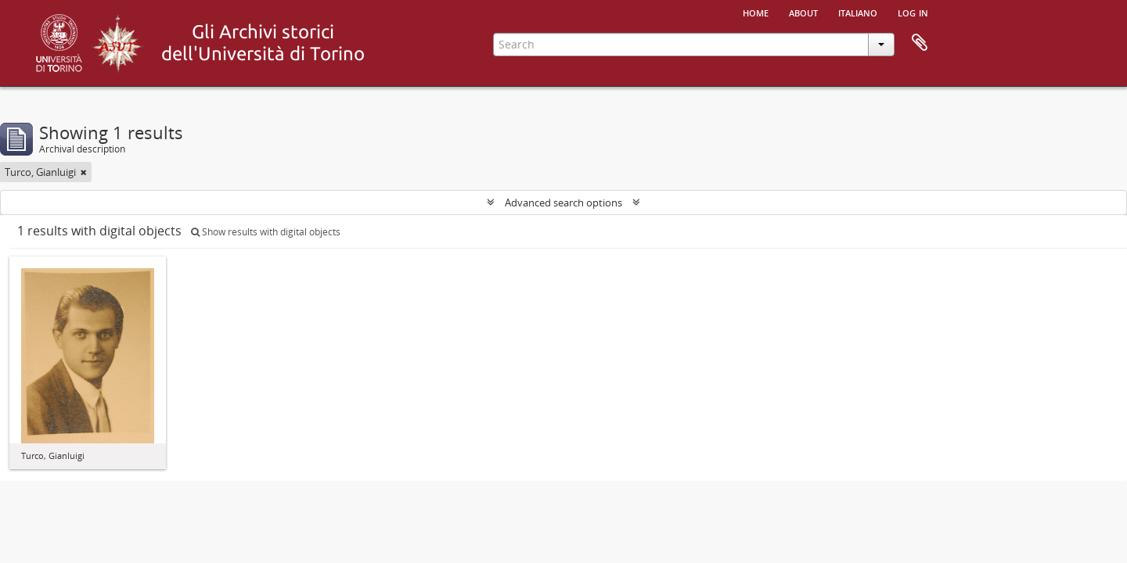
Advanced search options (563, 202)
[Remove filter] (84, 172)
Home (756, 11)
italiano (857, 11)
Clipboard (919, 43)
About (803, 11)
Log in (913, 11)
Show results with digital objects (265, 231)
